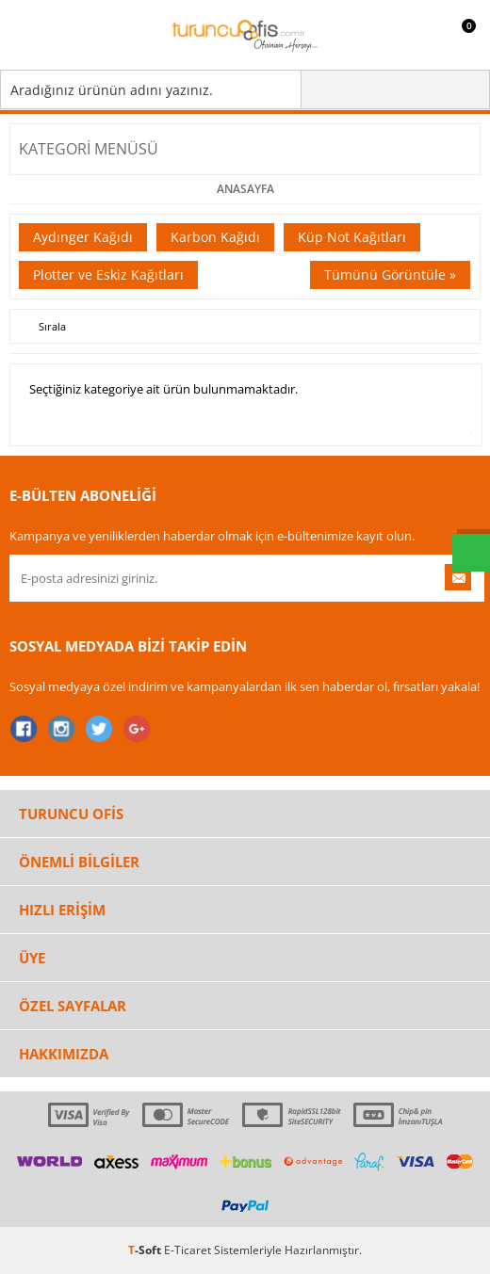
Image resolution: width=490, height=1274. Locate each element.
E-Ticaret (187, 1250)
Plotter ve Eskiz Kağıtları (108, 274)
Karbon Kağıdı (215, 237)
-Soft (146, 1250)
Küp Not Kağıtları (352, 237)
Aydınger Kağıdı (83, 237)
